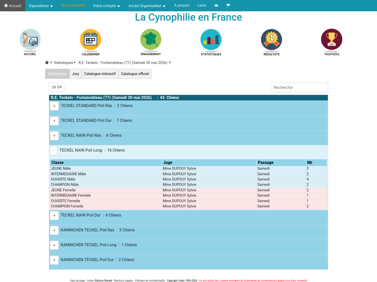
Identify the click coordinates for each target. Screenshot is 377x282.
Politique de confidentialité (150, 280)
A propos (181, 5)
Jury (75, 74)
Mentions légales (123, 280)
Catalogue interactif (100, 74)
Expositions (41, 6)
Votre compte (106, 6)
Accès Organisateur (147, 6)
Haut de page (77, 280)
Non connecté (73, 5)
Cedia (90, 280)
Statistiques (66, 63)
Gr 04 (57, 87)
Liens (201, 5)
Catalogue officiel (135, 74)
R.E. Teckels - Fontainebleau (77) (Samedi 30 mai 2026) (125, 63)
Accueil (12, 6)
